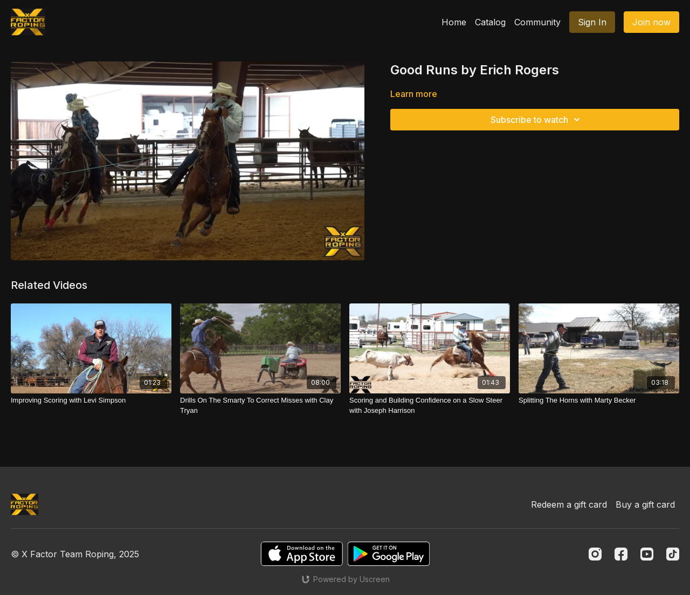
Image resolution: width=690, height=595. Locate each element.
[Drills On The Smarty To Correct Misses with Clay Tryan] (260, 405)
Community (537, 22)
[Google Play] (388, 554)
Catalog (490, 22)
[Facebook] (621, 554)
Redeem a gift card (569, 504)
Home (453, 22)
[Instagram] (595, 554)
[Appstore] (301, 554)
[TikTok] (672, 554)
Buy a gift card (645, 504)
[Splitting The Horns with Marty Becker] (599, 400)
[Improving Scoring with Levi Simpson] (91, 400)
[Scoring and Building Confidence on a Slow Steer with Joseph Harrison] (429, 405)
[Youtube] (646, 554)
